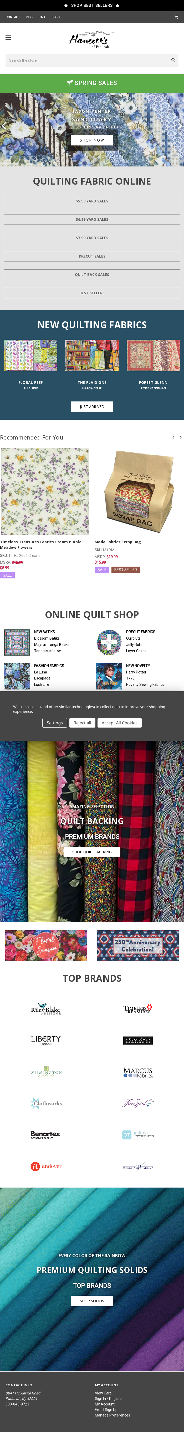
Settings (55, 723)
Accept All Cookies (119, 723)
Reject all (82, 723)
